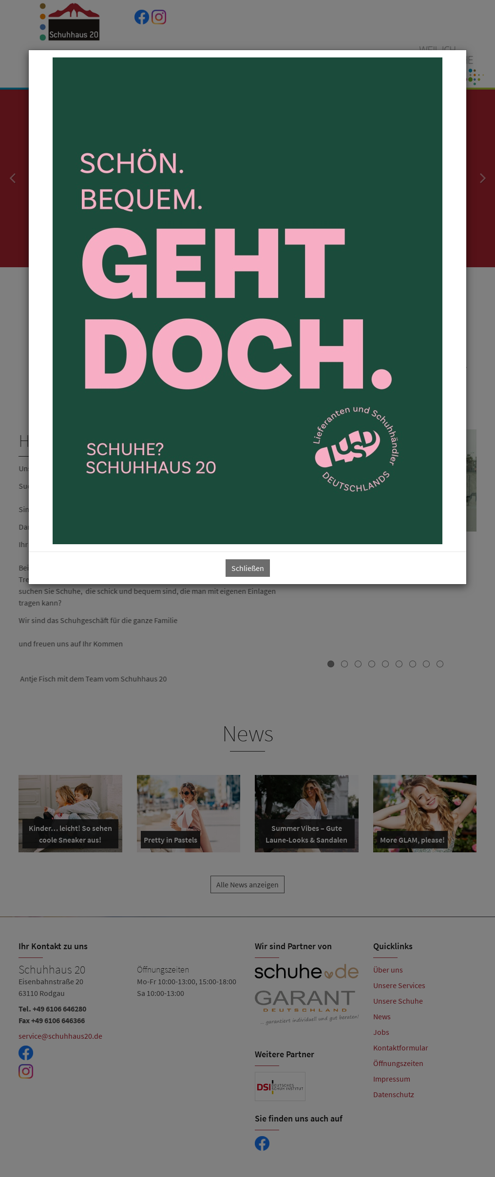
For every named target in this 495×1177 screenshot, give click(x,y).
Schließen (247, 568)
